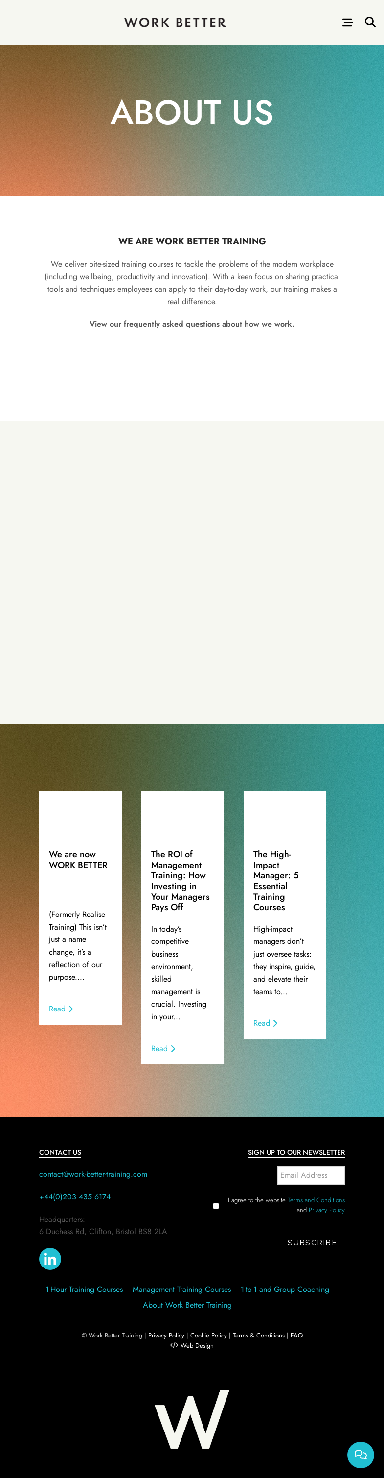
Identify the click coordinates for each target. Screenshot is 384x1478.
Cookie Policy (208, 1335)
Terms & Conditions (259, 1335)
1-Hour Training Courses (84, 1289)
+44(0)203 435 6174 (75, 1196)
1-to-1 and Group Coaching (285, 1289)
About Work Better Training (187, 1305)
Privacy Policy (327, 1210)
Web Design (197, 1345)
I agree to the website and (286, 1205)
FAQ (297, 1335)
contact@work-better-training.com (93, 1174)
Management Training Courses (182, 1289)
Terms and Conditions (316, 1200)
